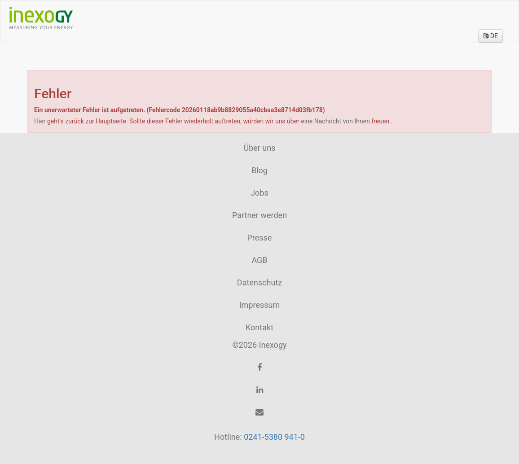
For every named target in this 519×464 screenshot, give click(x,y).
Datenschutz (259, 282)
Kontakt (259, 327)
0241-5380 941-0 (274, 437)
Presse (259, 237)
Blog (259, 170)
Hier (40, 121)
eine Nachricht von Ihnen (336, 121)
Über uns (259, 148)
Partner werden (259, 215)
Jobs (259, 192)
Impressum (259, 305)
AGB (259, 260)
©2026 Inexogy (259, 345)
